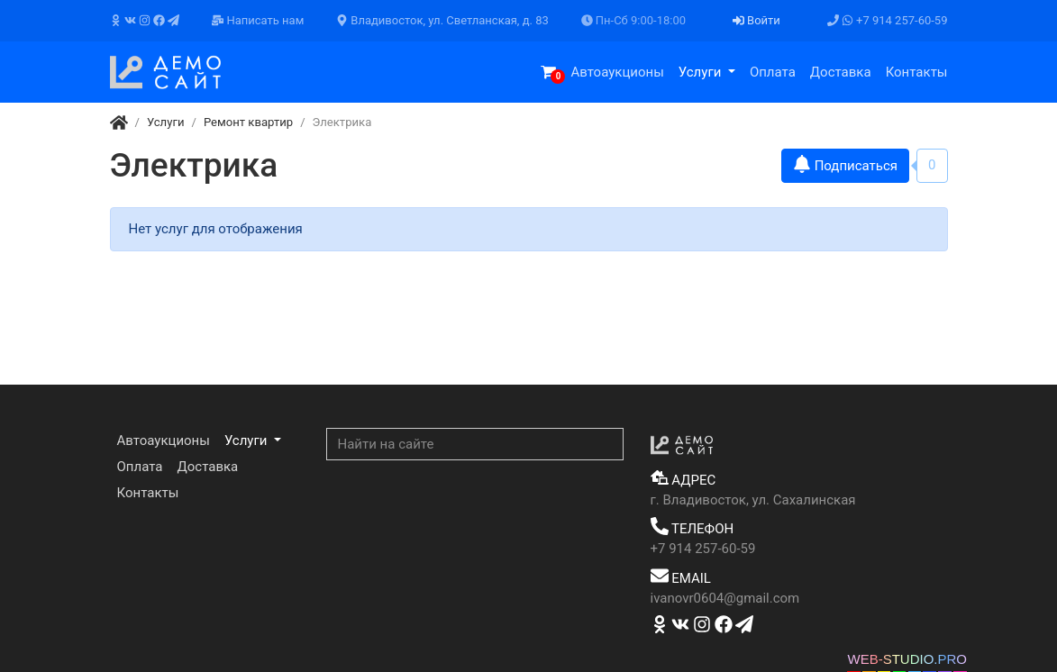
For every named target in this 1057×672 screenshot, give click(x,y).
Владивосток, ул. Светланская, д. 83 (442, 20)
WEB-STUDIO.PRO (907, 659)
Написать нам (258, 20)
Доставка (840, 72)
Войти (756, 20)
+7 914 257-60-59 (887, 20)
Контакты (917, 72)
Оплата (773, 72)
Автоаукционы (616, 72)
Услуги (701, 72)
